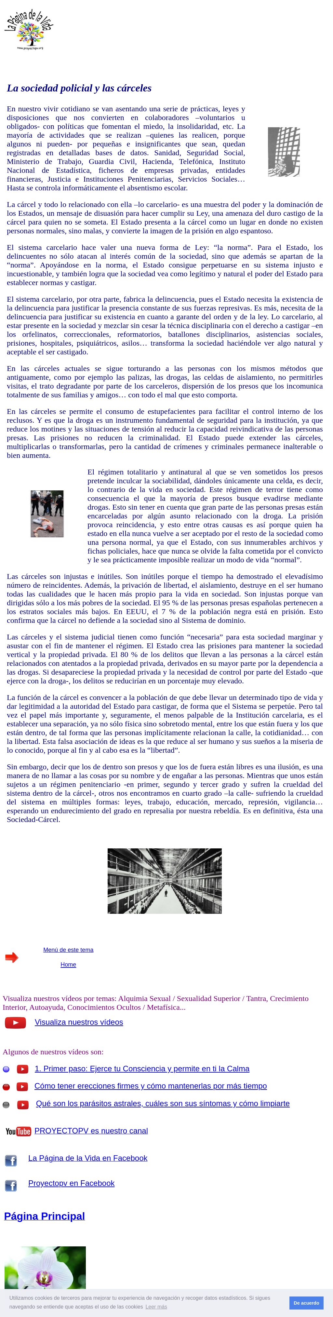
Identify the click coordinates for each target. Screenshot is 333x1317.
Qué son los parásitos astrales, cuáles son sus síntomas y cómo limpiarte (163, 1103)
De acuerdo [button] (306, 1303)
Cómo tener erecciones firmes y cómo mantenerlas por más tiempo (150, 1085)
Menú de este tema (68, 950)
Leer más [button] (156, 1307)
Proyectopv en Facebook (71, 1183)
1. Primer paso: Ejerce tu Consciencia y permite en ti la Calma (142, 1068)
